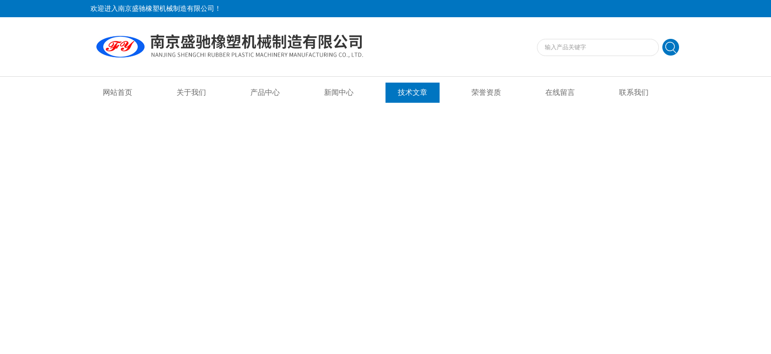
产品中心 (265, 92)
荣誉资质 (486, 92)
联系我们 (634, 92)
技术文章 (412, 92)
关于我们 (191, 92)
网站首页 (117, 92)
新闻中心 (339, 92)
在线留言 (560, 92)
